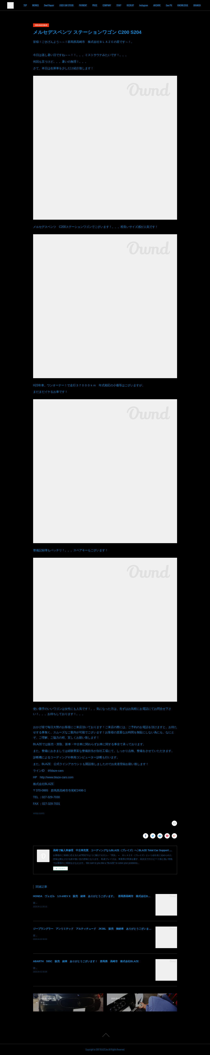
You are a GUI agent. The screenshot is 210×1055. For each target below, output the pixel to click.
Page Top (105, 1035)
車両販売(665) (38, 813)
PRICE (111, 5)
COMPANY (124, 5)
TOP (42, 5)
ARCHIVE (174, 5)
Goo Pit (186, 5)
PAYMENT (100, 5)
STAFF (136, 5)
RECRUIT (147, 5)
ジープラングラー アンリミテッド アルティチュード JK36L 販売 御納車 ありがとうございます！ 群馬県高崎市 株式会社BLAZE (113, 928)
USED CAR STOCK (83, 5)
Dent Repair (66, 5)
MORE (197, 5)
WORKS (52, 5)
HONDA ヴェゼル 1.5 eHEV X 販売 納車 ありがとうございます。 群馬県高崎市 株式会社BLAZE (94, 896)
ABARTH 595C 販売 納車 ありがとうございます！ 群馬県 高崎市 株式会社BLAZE (86, 961)
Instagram (160, 5)
